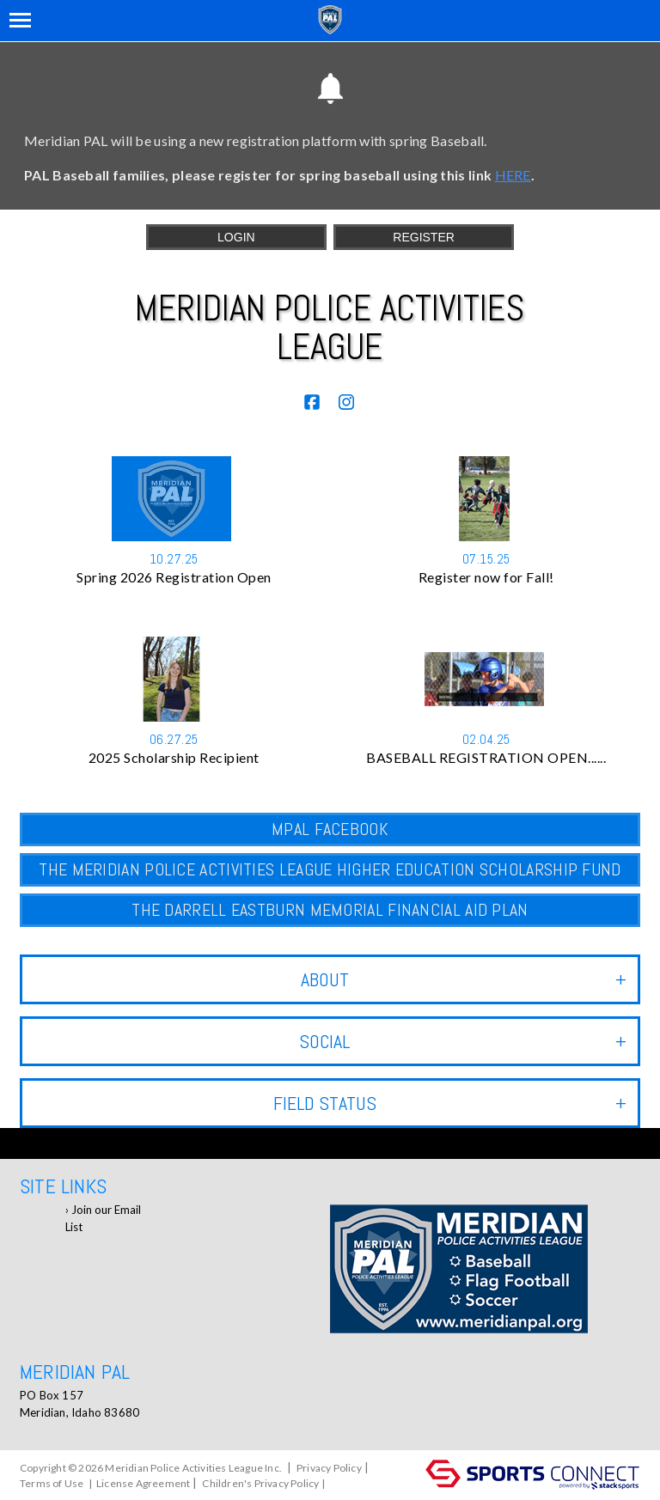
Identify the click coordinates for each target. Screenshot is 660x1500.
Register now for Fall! (486, 577)
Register (424, 237)
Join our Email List (103, 1218)
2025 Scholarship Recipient (174, 757)
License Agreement (143, 1483)
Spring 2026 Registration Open (174, 577)
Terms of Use (51, 1483)
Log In (347, 1483)
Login (236, 237)
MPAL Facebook (330, 829)
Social (462, 1041)
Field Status (449, 1103)
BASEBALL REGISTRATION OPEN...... (486, 757)
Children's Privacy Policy (260, 1483)
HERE (513, 175)
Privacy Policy (329, 1467)
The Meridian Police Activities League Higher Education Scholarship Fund (329, 869)
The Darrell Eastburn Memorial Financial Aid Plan (329, 910)
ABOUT (463, 979)
